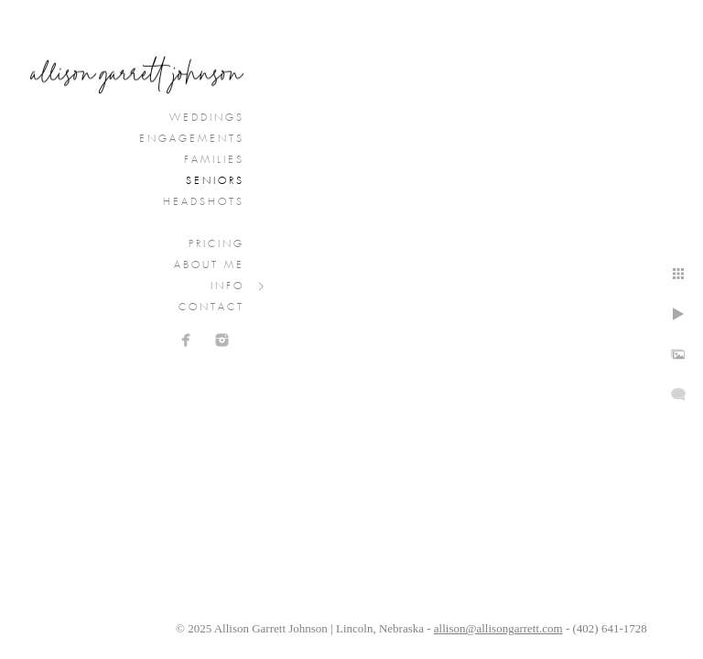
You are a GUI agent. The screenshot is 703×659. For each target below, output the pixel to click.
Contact (211, 307)
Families (214, 160)
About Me (209, 265)
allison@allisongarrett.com (498, 628)
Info (227, 286)
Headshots (203, 202)
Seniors (215, 181)
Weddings (206, 118)
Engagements (191, 139)
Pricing (216, 244)
